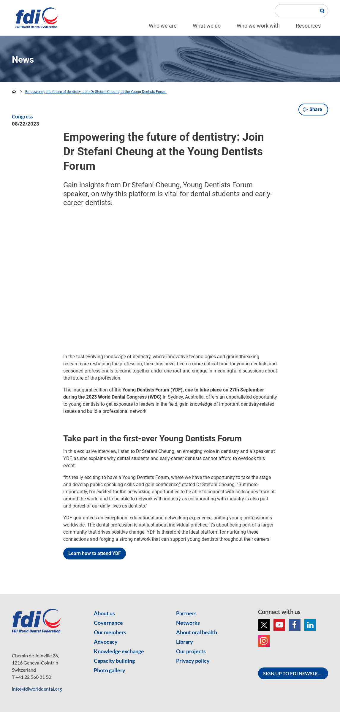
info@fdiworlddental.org (37, 689)
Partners (186, 613)
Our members (110, 632)
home (14, 91)
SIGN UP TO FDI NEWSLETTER (295, 673)
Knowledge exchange (119, 651)
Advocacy (106, 641)
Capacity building (114, 660)
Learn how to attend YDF (94, 553)
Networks (188, 622)
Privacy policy (193, 660)
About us (104, 613)
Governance (108, 622)
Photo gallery (109, 670)
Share (315, 109)
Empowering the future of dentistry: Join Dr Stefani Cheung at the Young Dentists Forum (96, 92)
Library (184, 641)
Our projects (191, 651)
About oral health (196, 632)
